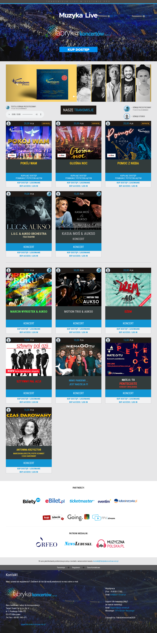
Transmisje (61, 567)
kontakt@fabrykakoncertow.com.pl (105, 561)
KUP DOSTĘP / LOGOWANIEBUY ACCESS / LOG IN (28, 184)
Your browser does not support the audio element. (25, 114)
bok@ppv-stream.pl (118, 594)
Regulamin (76, 567)
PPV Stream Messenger (125, 611)
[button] (17, 83)
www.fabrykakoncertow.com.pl (33, 624)
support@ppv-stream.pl (119, 607)
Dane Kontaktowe (93, 567)
